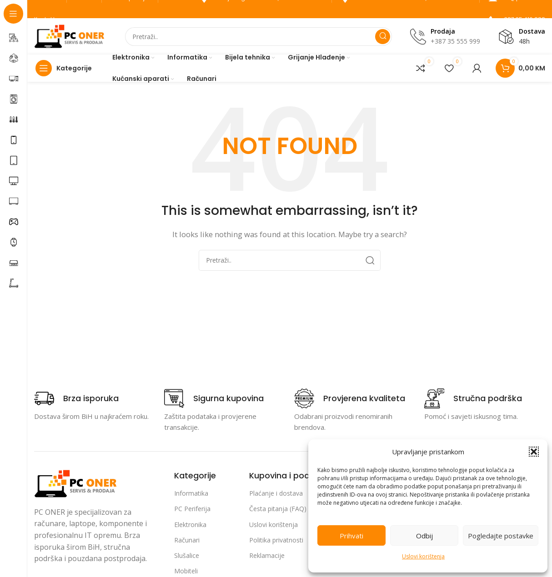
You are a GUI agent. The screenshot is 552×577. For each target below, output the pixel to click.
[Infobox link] (76, 398)
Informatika (191, 493)
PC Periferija (192, 508)
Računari (187, 540)
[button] (533, 451)
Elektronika (190, 524)
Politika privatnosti (276, 540)
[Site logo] (70, 35)
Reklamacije (267, 555)
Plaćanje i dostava (276, 493)
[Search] (258, 36)
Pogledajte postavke (500, 535)
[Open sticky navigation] (66, 68)
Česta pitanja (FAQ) (277, 508)
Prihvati (351, 535)
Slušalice (186, 555)
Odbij (424, 535)
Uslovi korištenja (423, 556)
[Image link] (77, 482)
